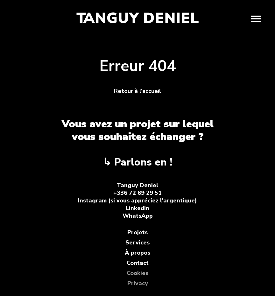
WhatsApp (138, 216)
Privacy (137, 283)
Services (137, 242)
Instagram (92, 200)
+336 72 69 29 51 (137, 193)
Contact (138, 263)
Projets (137, 232)
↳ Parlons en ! (137, 162)
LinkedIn (137, 208)
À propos (137, 253)
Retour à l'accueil (137, 91)
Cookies (137, 273)
